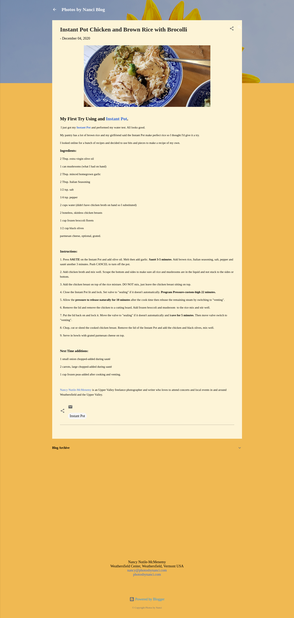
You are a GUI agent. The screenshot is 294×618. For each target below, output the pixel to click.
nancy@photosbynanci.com (147, 570)
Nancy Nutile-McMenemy (76, 389)
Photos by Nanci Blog (83, 9)
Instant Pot (116, 118)
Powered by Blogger (147, 599)
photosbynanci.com (147, 574)
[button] (231, 29)
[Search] (239, 28)
